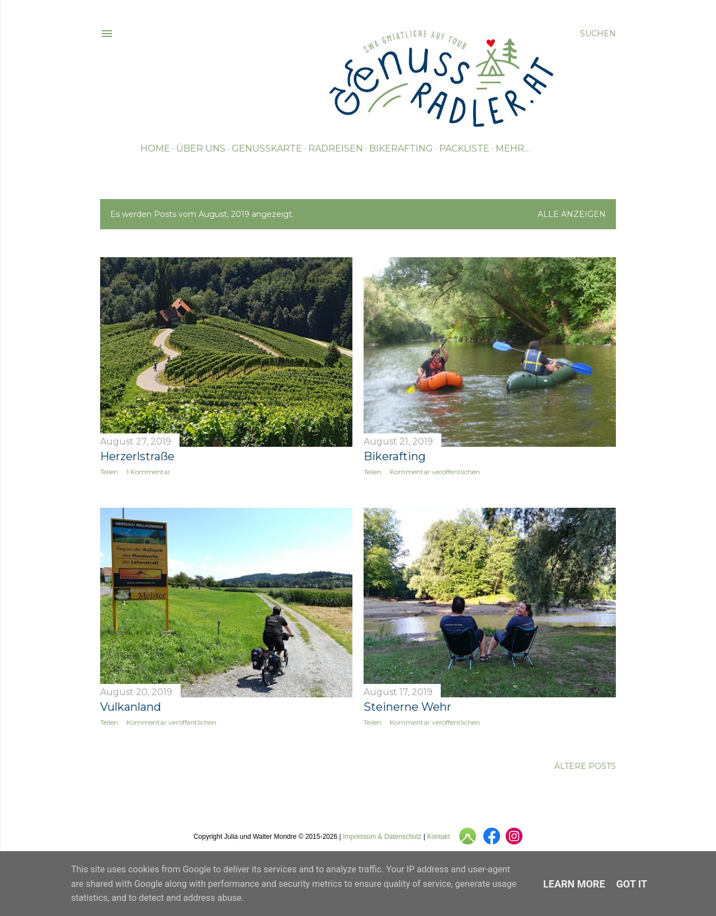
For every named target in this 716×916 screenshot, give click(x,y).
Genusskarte (267, 148)
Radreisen (335, 148)
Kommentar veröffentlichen (435, 472)
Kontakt (438, 837)
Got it (631, 884)
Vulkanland (130, 707)
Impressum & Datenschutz (382, 837)
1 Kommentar (148, 472)
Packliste (464, 148)
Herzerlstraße (137, 456)
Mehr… (513, 148)
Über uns (200, 148)
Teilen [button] (109, 472)
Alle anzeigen (572, 214)
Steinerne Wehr (407, 707)
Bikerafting (401, 148)
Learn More (574, 884)
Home (155, 148)
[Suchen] (598, 33)
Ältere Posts (585, 766)
